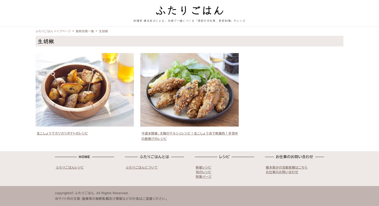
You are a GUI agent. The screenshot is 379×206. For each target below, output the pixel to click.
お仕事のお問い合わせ (282, 172)
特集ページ (204, 177)
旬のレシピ (204, 172)
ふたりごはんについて (142, 167)
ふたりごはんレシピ (70, 167)
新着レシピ (204, 167)
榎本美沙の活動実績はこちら (287, 167)
